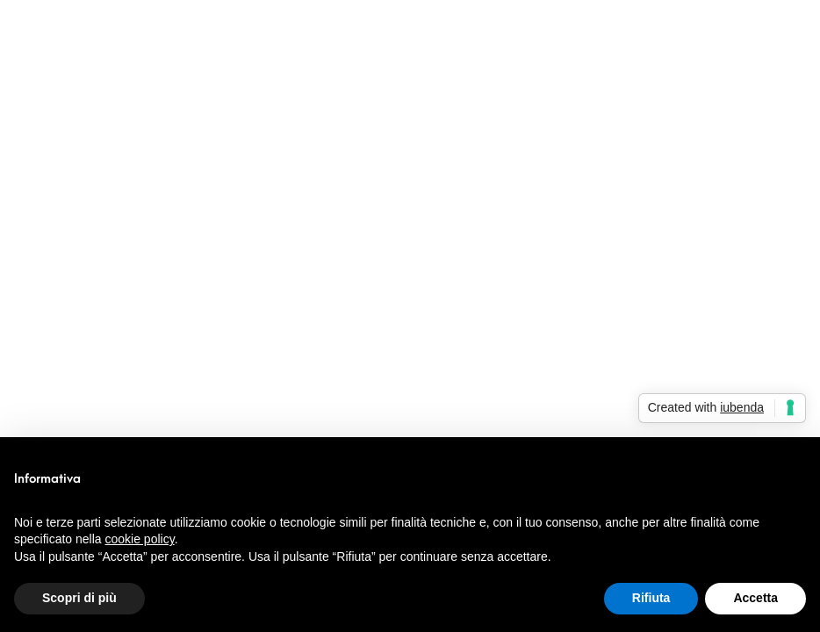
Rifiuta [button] (651, 598)
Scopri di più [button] (79, 598)
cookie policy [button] (140, 539)
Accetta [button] (755, 598)
